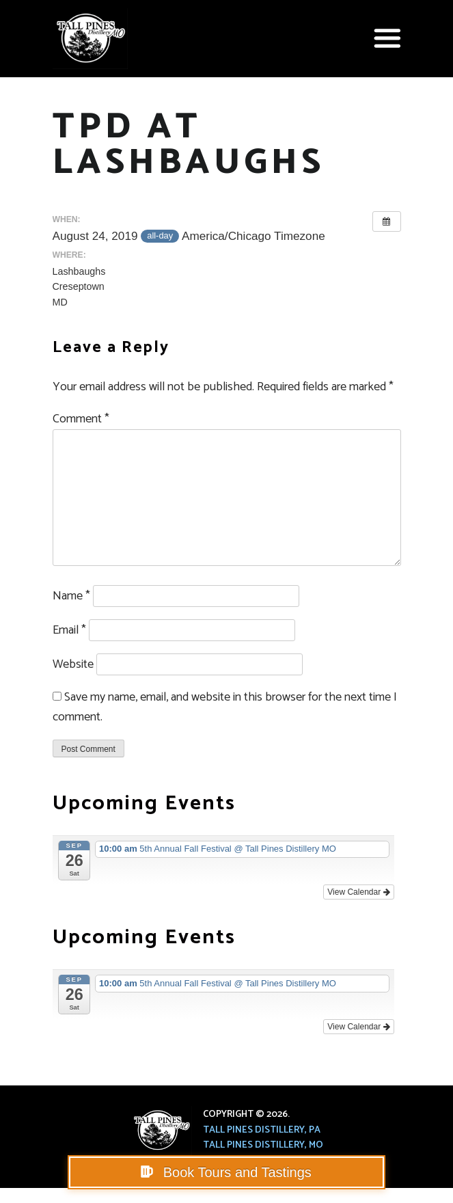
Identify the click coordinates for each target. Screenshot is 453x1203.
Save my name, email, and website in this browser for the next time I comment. (225, 707)
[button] (387, 38)
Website (73, 664)
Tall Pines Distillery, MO (263, 1145)
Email (69, 630)
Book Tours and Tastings (235, 1172)
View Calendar (358, 892)
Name (71, 596)
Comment (81, 419)
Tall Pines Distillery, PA (261, 1130)
